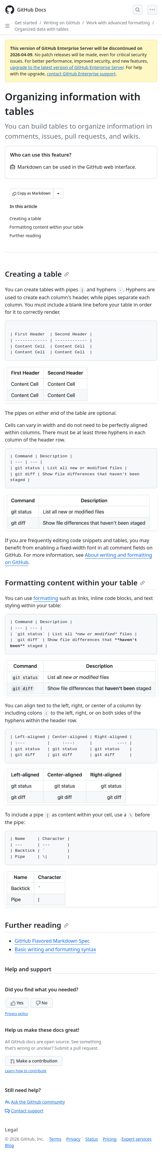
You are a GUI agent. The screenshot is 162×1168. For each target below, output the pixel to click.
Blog (9, 1145)
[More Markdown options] (58, 193)
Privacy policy (16, 1013)
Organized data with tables (42, 29)
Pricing (110, 1139)
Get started (26, 23)
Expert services (136, 1139)
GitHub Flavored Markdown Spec (52, 941)
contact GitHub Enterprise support (81, 74)
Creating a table (37, 274)
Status (91, 1139)
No (42, 1003)
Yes (17, 1003)
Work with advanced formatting (118, 23)
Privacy (73, 1139)
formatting (45, 598)
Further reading (37, 925)
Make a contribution (33, 1061)
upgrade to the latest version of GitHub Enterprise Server (67, 67)
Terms (55, 1139)
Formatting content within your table (75, 582)
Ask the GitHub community (35, 1102)
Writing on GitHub (62, 23)
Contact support (24, 1111)
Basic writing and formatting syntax (55, 949)
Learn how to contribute (25, 1070)
